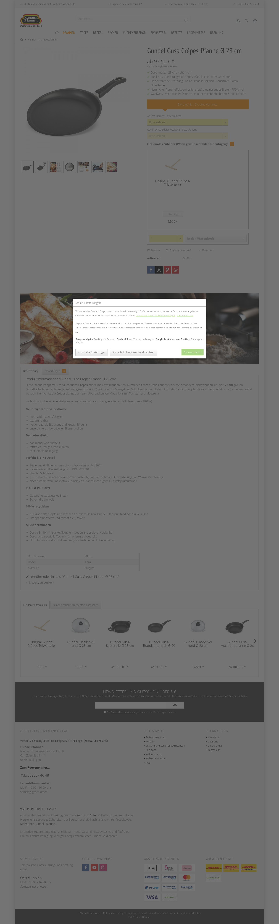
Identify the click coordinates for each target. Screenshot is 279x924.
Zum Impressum (185, 50)
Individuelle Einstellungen (91, 87)
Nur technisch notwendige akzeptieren (133, 87)
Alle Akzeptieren (192, 87)
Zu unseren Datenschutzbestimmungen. (155, 50)
